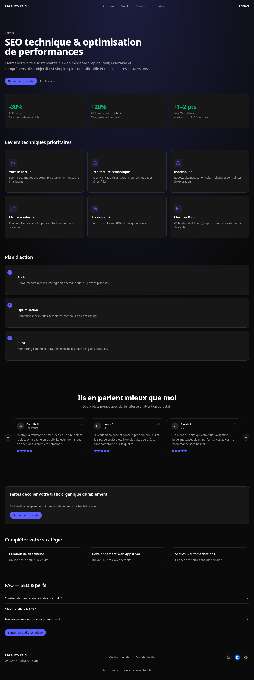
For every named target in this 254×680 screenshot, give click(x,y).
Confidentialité (145, 657)
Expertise (159, 6)
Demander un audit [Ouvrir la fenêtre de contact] (21, 81)
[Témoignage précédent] (8, 437)
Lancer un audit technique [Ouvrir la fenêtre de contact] (25, 632)
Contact (244, 6)
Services (141, 6)
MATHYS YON (16, 6)
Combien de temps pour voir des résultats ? (127, 598)
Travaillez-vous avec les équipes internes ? (127, 619)
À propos (108, 6)
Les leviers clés (49, 81)
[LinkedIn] (228, 657)
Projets (125, 6)
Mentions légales (120, 657)
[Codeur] (237, 657)
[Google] (246, 657)
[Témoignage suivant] (246, 437)
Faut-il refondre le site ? (127, 608)
